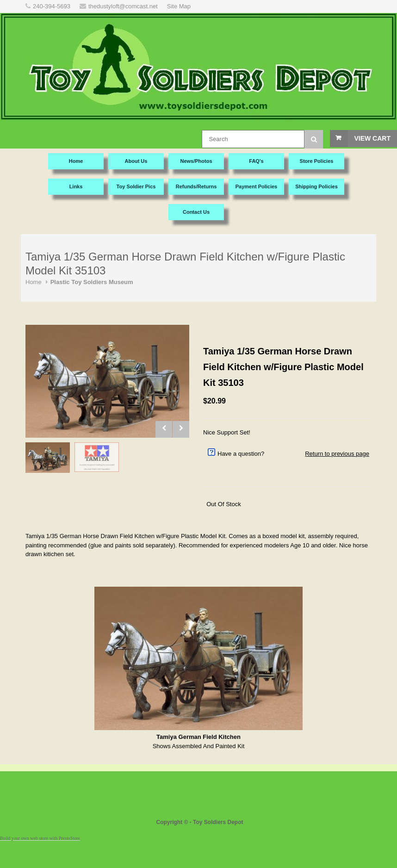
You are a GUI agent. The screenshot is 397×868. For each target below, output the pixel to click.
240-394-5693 (51, 6)
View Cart (372, 138)
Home (33, 282)
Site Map (179, 6)
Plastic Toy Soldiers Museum (91, 282)
